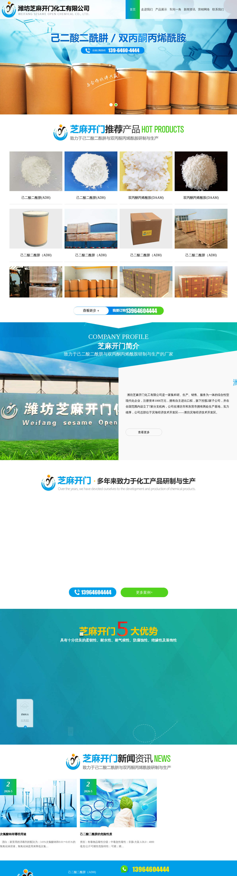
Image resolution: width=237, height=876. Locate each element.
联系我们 (218, 9)
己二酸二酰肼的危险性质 (96, 834)
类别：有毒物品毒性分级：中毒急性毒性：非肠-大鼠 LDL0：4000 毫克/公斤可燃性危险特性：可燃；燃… (117, 844)
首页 (133, 9)
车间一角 (175, 9)
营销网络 (204, 9)
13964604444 (141, 310)
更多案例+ (144, 592)
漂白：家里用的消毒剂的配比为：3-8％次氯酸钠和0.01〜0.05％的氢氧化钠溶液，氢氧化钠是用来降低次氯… (37, 844)
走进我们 (147, 9)
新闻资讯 (189, 9)
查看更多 (144, 432)
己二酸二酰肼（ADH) (82, 872)
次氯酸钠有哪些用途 (13, 834)
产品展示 (161, 9)
